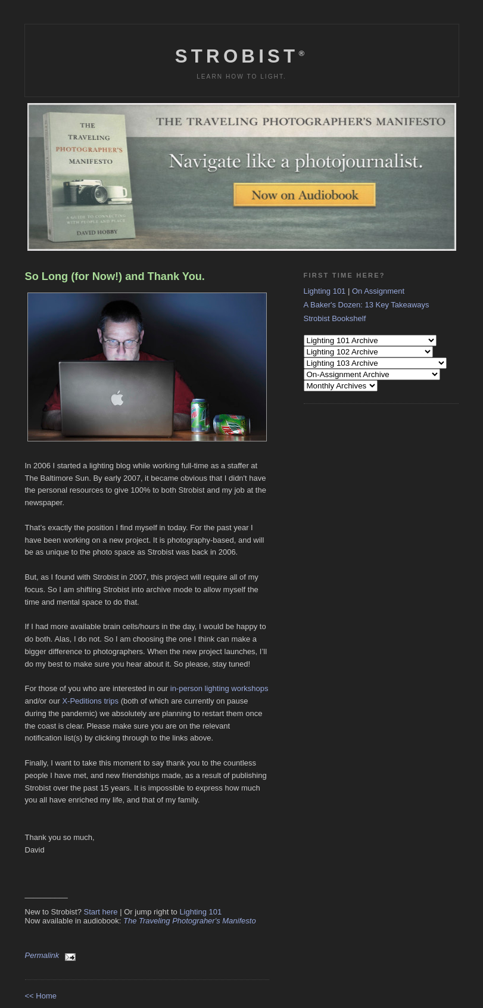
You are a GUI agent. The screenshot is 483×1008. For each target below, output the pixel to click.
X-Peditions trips (90, 700)
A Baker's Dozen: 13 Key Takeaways (366, 304)
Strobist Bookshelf (335, 318)
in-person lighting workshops (219, 688)
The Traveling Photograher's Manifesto (189, 920)
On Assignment (378, 291)
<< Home (41, 995)
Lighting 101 (200, 911)
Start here (101, 911)
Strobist (241, 56)
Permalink (42, 955)
